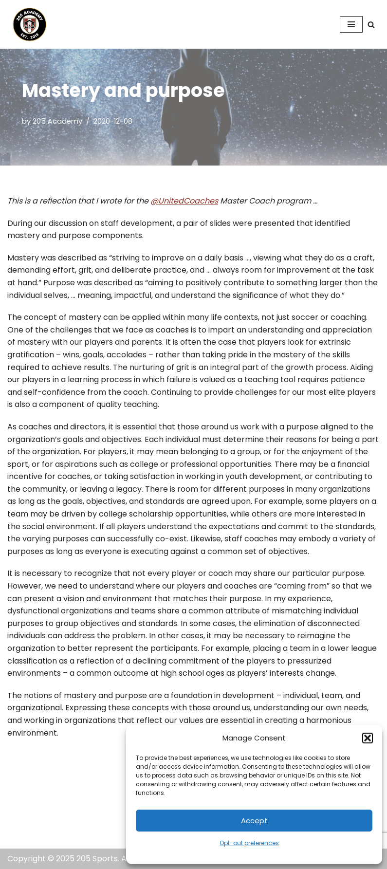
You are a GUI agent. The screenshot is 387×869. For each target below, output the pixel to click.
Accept (254, 820)
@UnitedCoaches (184, 200)
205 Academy (57, 121)
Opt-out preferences (249, 843)
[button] (367, 738)
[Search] (371, 24)
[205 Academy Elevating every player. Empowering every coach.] (27, 24)
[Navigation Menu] (351, 24)
